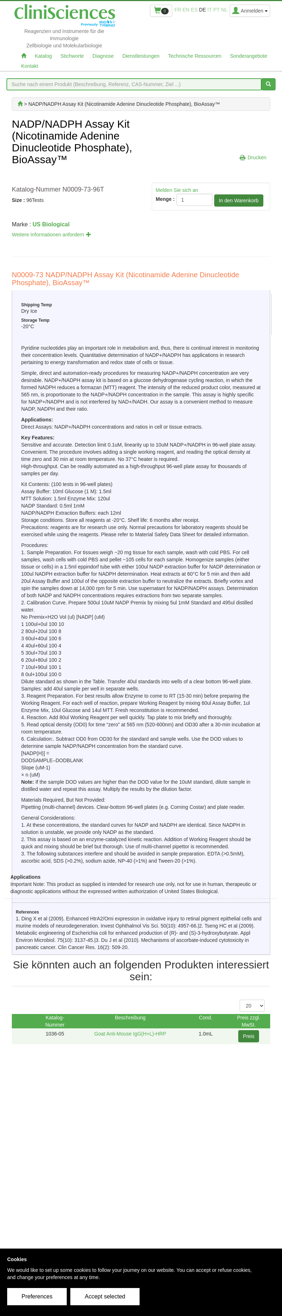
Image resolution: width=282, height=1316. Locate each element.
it (209, 10)
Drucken (257, 157)
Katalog (43, 56)
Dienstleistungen (141, 56)
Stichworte (72, 56)
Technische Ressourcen (195, 56)
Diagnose (103, 56)
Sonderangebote (248, 56)
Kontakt (29, 66)
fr (177, 10)
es (194, 10)
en (186, 10)
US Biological (51, 224)
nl (224, 10)
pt (216, 10)
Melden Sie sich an (177, 190)
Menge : (165, 199)
